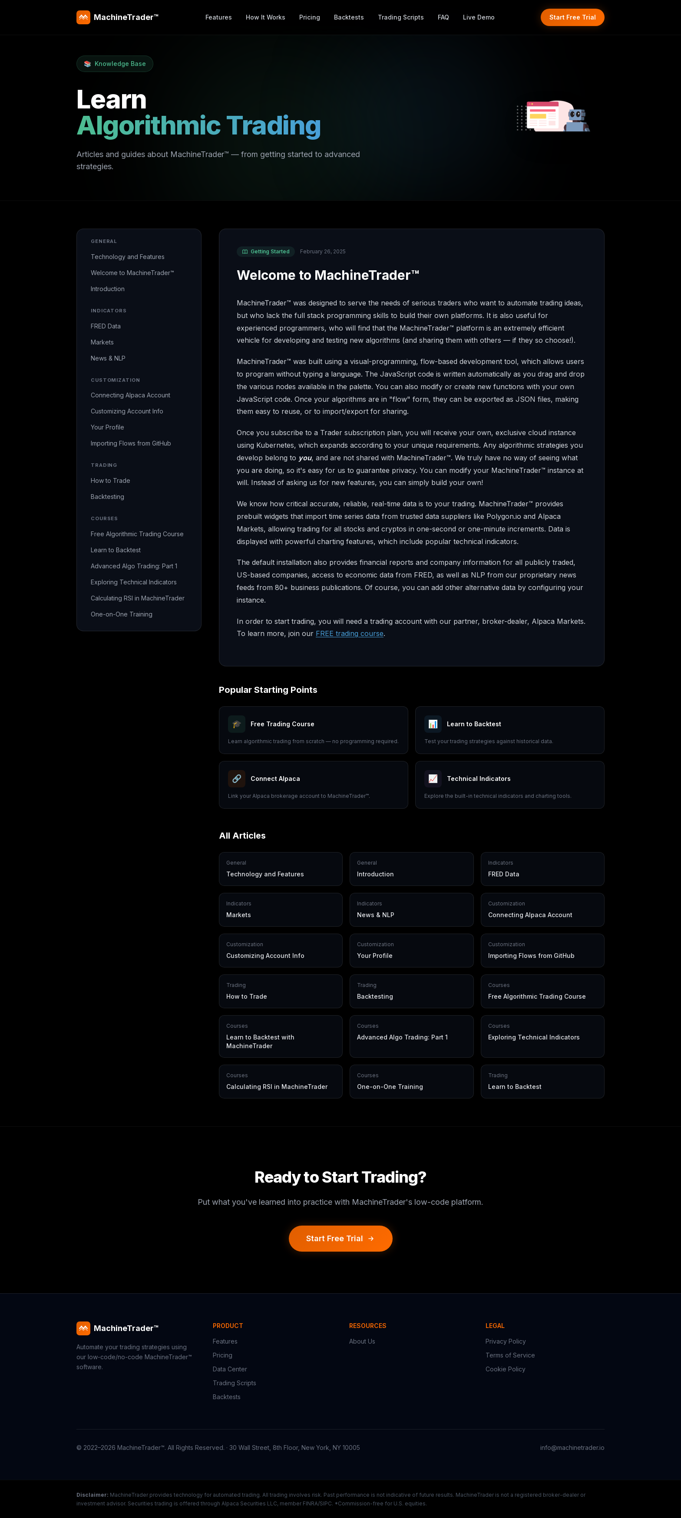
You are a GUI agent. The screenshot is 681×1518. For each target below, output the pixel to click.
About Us (362, 1341)
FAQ (443, 17)
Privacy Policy (506, 1341)
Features (218, 17)
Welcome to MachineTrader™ (132, 272)
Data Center (230, 1369)
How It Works (265, 17)
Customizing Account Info (127, 411)
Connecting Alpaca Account (130, 395)
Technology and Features (128, 256)
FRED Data (106, 326)
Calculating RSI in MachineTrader (138, 598)
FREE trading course (349, 633)
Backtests (349, 17)
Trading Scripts (401, 17)
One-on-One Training (121, 614)
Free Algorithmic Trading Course (137, 534)
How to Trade (110, 480)
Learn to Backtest (116, 550)
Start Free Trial (572, 17)
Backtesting (107, 496)
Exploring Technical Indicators (134, 582)
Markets (102, 342)
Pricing (309, 17)
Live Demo (479, 17)
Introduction (108, 288)
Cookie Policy (506, 1369)
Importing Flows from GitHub (131, 443)
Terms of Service (510, 1355)
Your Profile (107, 427)
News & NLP (108, 358)
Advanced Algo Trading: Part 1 (134, 566)
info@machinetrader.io (572, 1447)
